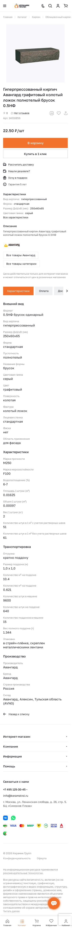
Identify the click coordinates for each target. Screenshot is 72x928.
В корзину (36, 143)
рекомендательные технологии (23, 873)
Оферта (41, 858)
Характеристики (18, 291)
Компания (10, 746)
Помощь (9, 766)
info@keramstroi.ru (15, 795)
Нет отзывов (20, 113)
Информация (12, 756)
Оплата (44, 291)
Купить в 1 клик (35, 154)
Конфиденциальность (17, 858)
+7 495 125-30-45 (14, 789)
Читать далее (11, 911)
